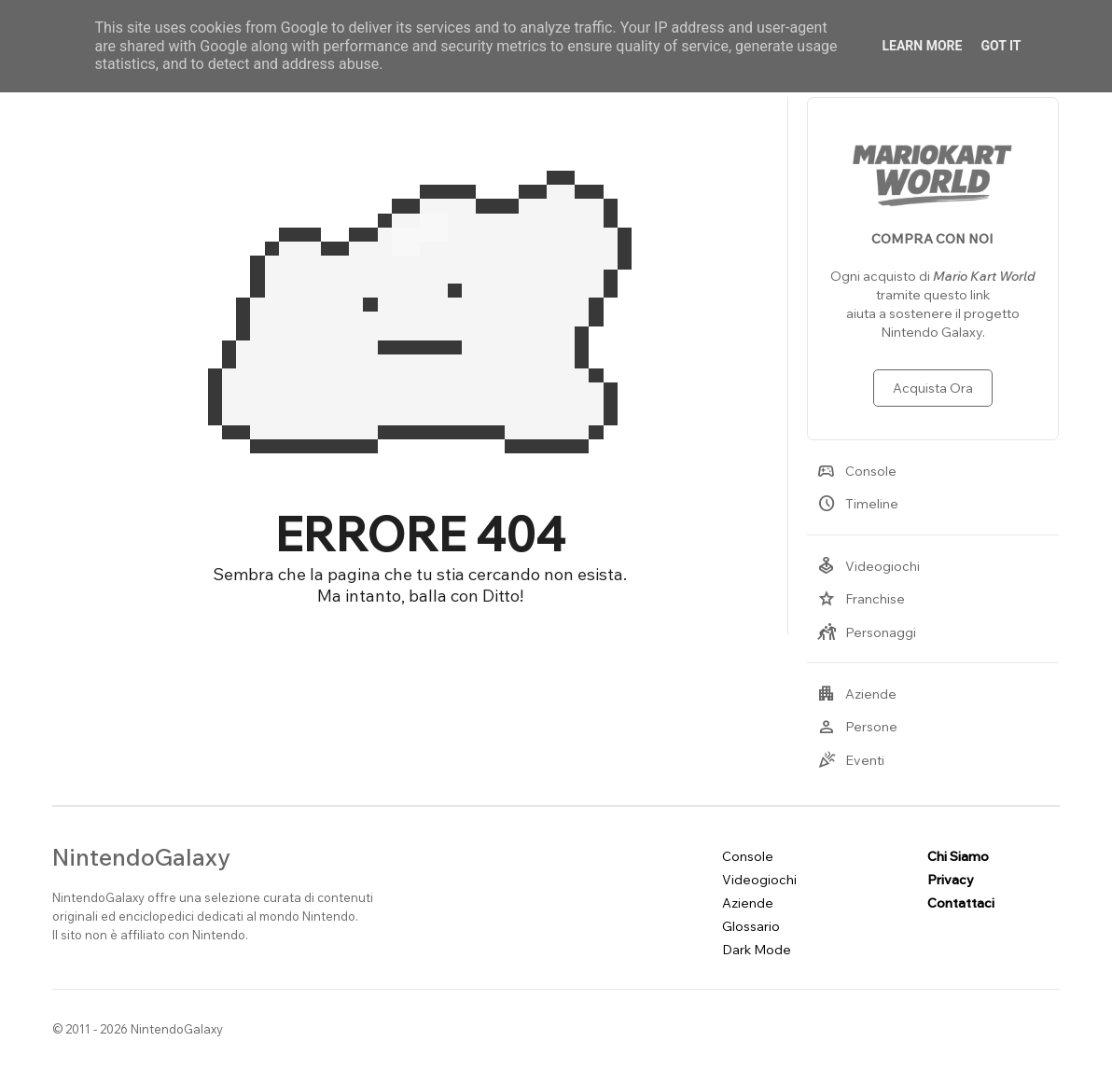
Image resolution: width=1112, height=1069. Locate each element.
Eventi (850, 760)
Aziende (857, 694)
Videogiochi (868, 566)
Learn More (922, 45)
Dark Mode (756, 949)
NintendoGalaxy (141, 856)
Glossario (751, 926)
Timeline (857, 503)
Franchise (861, 599)
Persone (857, 726)
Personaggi (866, 632)
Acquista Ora (933, 388)
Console (857, 471)
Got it (1000, 45)
